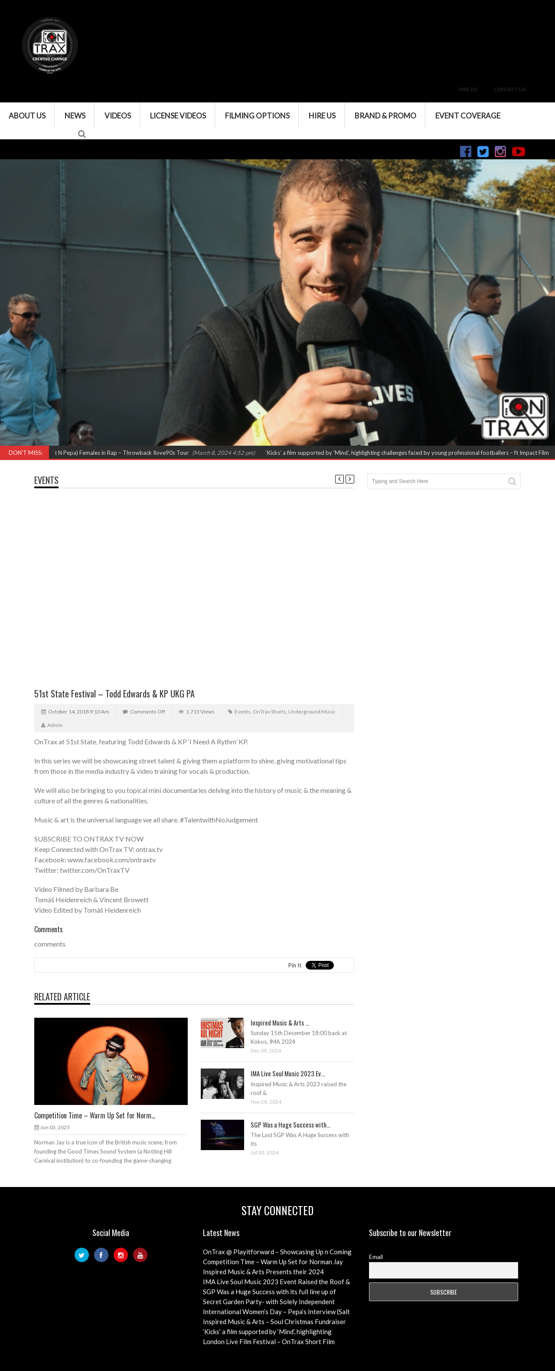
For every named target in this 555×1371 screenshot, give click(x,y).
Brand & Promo (385, 115)
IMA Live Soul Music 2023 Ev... (288, 1073)
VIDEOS (117, 115)
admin (55, 725)
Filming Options (257, 115)
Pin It (294, 965)
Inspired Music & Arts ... (280, 1022)
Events (46, 480)
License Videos (178, 115)
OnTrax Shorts (269, 711)
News (75, 115)
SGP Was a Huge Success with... (290, 1124)
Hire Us (467, 89)
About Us (27, 115)
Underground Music (312, 711)
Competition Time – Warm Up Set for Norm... (94, 1115)
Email (376, 1256)
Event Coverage (467, 115)
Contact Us (510, 89)
